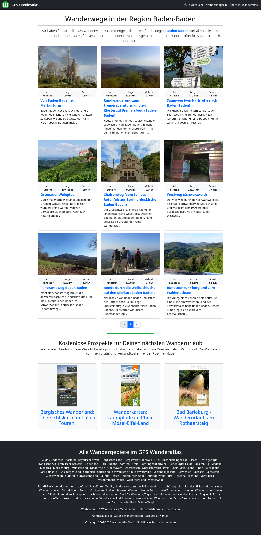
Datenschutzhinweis (150, 509)
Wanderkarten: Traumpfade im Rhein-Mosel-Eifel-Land (130, 417)
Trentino (193, 476)
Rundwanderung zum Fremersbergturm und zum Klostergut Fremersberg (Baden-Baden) (130, 108)
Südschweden (54, 476)
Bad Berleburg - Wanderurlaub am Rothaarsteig (194, 417)
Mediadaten (127, 509)
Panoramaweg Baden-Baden (63, 287)
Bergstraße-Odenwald (138, 460)
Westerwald (155, 480)
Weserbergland (136, 480)
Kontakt (164, 516)
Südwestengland (87, 476)
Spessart (199, 472)
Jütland (113, 464)
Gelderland (91, 464)
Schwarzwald (143, 472)
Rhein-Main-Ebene (182, 468)
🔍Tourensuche (194, 5)
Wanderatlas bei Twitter (106, 516)
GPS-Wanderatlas (25, 4)
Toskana (180, 476)
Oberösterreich (151, 468)
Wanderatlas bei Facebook (140, 516)
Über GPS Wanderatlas (243, 5)
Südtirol (70, 476)
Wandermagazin (216, 5)
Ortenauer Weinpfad (57, 194)
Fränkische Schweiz (70, 464)
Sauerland (103, 472)
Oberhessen (132, 468)
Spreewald (213, 472)
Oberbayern (114, 468)
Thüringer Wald (155, 476)
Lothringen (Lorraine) (154, 464)
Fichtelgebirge (208, 460)
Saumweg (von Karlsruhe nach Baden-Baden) (192, 103)
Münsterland (80, 468)
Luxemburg (202, 464)
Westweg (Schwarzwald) (187, 194)
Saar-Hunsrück (49, 472)
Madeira (216, 464)
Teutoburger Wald (132, 476)
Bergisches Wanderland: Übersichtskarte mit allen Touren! (67, 417)
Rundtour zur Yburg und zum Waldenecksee (191, 290)
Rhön (200, 468)
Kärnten (125, 464)
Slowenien (185, 472)
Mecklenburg (61, 468)
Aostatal (71, 460)
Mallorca (45, 468)
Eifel (157, 460)
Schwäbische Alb (122, 472)
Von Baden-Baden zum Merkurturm (59, 103)
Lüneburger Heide (181, 464)
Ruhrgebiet (212, 468)
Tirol (170, 476)
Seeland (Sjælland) (164, 472)
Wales (121, 480)
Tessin (115, 476)
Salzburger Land (70, 472)
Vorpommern (106, 480)
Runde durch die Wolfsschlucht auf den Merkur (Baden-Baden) (129, 290)
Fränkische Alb (47, 464)
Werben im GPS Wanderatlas (99, 509)
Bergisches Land (112, 460)
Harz (103, 464)
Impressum (173, 509)
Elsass (193, 460)
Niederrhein (97, 468)
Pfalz (166, 468)
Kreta (135, 464)
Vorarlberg (207, 476)
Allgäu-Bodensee (52, 460)
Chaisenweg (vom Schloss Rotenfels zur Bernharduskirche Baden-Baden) (130, 199)
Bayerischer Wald (89, 460)
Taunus (104, 476)
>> (136, 324)
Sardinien (89, 472)
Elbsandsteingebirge (174, 460)
